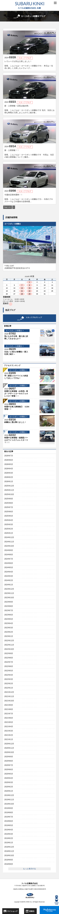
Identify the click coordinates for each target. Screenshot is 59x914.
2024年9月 (8, 550)
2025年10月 (9, 494)
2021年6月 (8, 718)
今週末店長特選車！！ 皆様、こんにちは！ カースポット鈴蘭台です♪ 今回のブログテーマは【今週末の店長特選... (28, 198)
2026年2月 (8, 477)
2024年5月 (8, 567)
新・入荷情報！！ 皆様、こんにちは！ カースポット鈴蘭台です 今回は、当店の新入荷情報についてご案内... (29, 153)
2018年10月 (9, 855)
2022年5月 (8, 671)
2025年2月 (8, 529)
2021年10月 (9, 701)
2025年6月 (8, 512)
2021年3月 (8, 731)
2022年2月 (8, 683)
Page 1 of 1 (7, 207)
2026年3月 (8, 473)
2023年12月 (9, 589)
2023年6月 (8, 615)
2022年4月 (8, 675)
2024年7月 (8, 559)
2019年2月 (8, 838)
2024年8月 (8, 555)
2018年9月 (8, 860)
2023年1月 (8, 636)
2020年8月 (8, 761)
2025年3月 (8, 524)
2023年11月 (9, 593)
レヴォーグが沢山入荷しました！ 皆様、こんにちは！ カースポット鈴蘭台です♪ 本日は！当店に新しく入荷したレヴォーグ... (28, 64)
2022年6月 (8, 666)
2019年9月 (8, 808)
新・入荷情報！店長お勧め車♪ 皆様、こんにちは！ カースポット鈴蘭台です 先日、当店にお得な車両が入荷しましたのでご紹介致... (29, 109)
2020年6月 (8, 769)
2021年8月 (8, 709)
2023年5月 (8, 619)
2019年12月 (9, 795)
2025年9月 (8, 499)
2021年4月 (8, 726)
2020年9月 (8, 757)
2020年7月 (8, 765)
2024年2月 (8, 580)
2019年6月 (8, 821)
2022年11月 (9, 645)
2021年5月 (8, 722)
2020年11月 (9, 748)
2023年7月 (8, 610)
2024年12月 (9, 537)
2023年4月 (8, 623)
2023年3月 (8, 628)
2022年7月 (8, 662)
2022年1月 (8, 688)
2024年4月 (8, 572)
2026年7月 (8, 456)
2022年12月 (9, 640)
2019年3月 (8, 834)
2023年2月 (8, 632)
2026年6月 (8, 460)
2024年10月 (9, 546)
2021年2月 (8, 735)
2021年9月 (8, 705)
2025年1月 (8, 533)
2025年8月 (8, 503)
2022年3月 (8, 679)
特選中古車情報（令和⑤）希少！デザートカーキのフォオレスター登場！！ (16, 393)
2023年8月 (8, 606)
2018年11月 (9, 851)
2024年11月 (9, 542)
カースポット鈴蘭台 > (15, 331)
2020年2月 (8, 787)
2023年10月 (9, 598)
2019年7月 (8, 817)
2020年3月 (8, 782)
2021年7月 (8, 714)
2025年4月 (8, 520)
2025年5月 (8, 516)
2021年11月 (9, 696)
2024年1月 (8, 585)
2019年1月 (8, 843)
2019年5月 (8, 825)
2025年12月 (9, 486)
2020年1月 (8, 791)
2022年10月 (9, 649)
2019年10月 (9, 804)
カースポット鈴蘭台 (12, 224)
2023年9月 (8, 602)
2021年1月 (8, 739)
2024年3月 (8, 576)
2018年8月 (8, 864)
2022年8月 (8, 658)
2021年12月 (9, 692)
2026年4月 (8, 469)
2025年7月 (8, 507)
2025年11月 (9, 490)
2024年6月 (8, 563)
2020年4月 (8, 778)
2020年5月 (8, 774)
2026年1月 (8, 481)
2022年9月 (8, 653)
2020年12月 (9, 744)
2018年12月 (9, 847)
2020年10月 (9, 752)
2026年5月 (8, 464)
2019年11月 (9, 800)
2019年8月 (8, 812)
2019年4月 (8, 830)
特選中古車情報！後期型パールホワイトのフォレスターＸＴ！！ (16, 440)
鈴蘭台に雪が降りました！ (15, 422)
